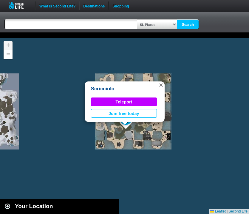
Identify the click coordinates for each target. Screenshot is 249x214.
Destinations (94, 5)
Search (188, 25)
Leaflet (217, 211)
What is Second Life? (57, 5)
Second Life (19, 5)
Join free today (124, 113)
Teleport (124, 102)
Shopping (120, 5)
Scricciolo (103, 88)
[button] (161, 85)
